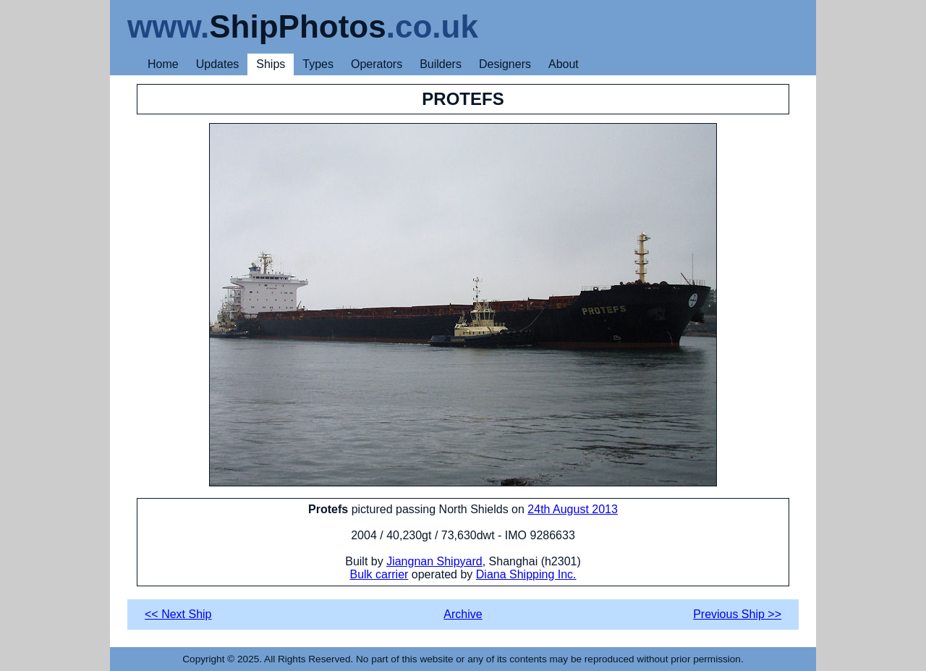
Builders (441, 64)
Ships (270, 64)
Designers (505, 64)
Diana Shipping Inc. (526, 574)
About (563, 64)
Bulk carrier (378, 574)
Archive (462, 614)
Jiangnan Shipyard (434, 561)
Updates (217, 64)
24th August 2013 (572, 509)
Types (318, 64)
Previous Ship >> (737, 614)
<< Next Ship (178, 614)
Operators (376, 64)
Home (163, 64)
